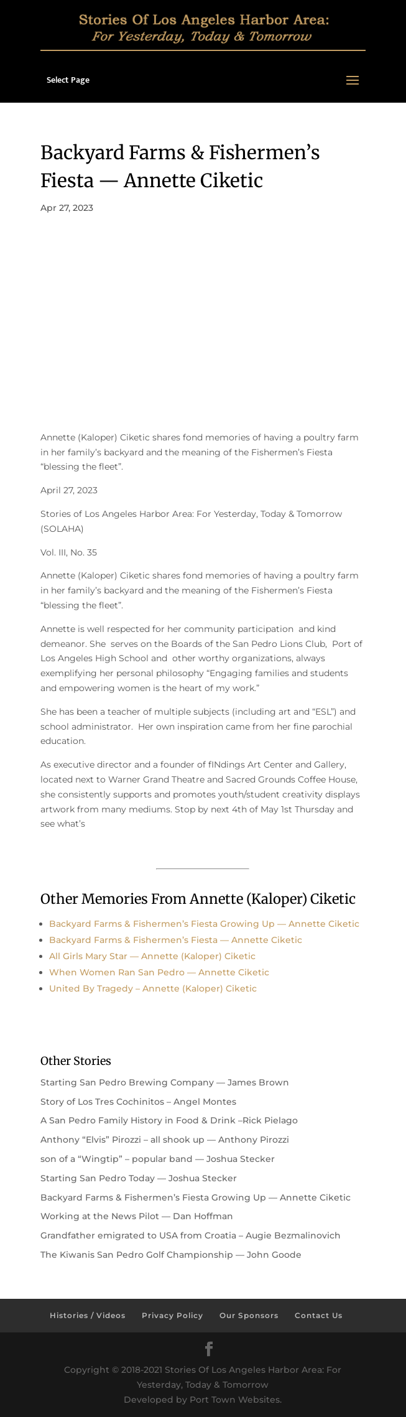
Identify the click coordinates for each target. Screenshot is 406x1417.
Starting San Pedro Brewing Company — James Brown (164, 1082)
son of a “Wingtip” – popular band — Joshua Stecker (157, 1158)
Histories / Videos (88, 1315)
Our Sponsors (249, 1315)
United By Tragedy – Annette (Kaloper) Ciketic (153, 988)
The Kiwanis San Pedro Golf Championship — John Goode (171, 1254)
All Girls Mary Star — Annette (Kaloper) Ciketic (152, 956)
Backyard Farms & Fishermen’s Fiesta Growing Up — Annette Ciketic (204, 923)
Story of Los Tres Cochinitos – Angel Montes (138, 1101)
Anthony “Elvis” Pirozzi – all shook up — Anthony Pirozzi (164, 1139)
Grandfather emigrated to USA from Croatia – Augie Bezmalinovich (190, 1235)
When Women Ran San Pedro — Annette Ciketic (159, 972)
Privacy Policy (172, 1315)
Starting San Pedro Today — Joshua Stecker (138, 1178)
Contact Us (319, 1315)
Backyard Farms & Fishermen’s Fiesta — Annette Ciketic (175, 939)
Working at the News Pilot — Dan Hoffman (136, 1216)
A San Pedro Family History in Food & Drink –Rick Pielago (169, 1120)
